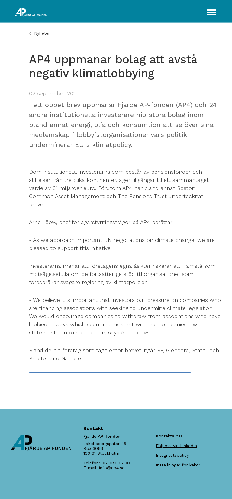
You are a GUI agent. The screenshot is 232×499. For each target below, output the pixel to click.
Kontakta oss (169, 436)
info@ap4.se (111, 467)
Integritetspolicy (172, 455)
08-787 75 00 (116, 462)
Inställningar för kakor (178, 465)
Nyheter (42, 33)
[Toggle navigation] (211, 12)
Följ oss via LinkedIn (176, 445)
